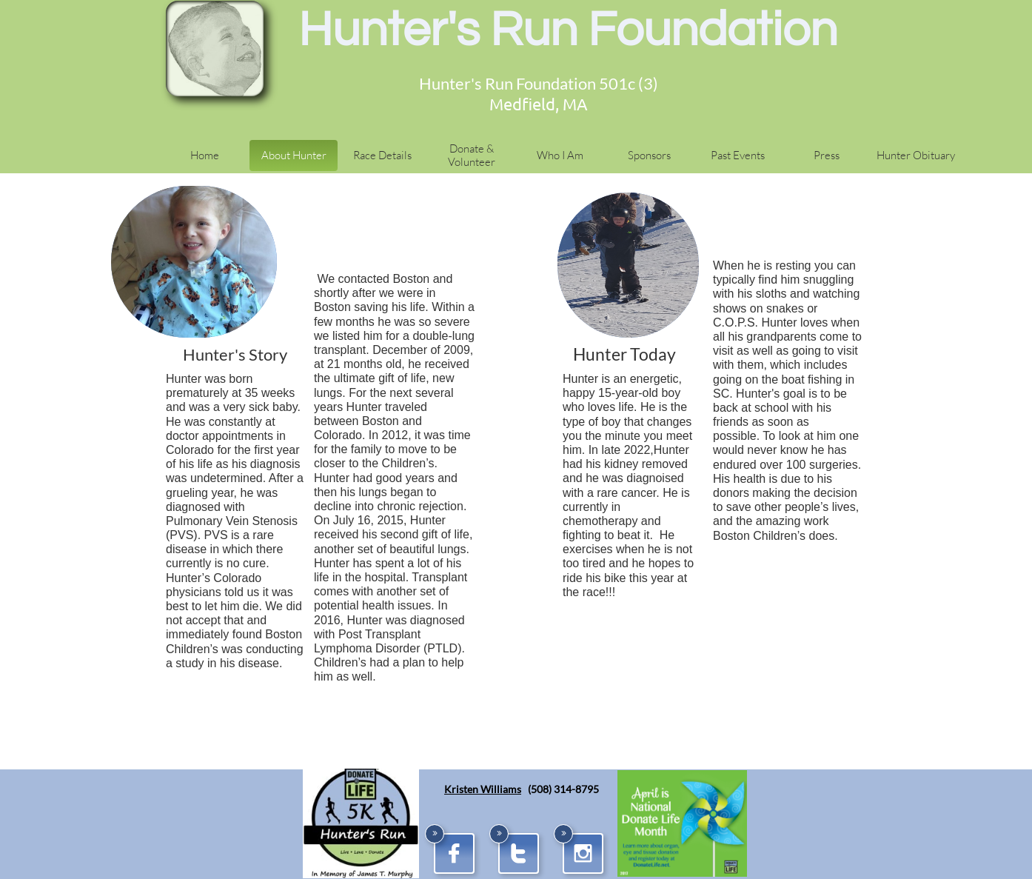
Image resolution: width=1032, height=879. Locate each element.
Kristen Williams (482, 789)
